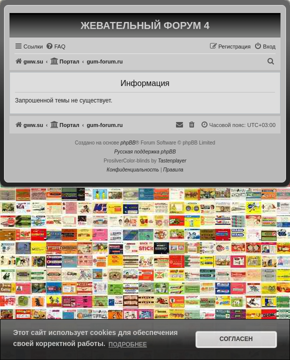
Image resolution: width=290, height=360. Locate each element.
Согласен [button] (236, 339)
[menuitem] (56, 46)
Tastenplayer (172, 161)
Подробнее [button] (127, 344)
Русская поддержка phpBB (145, 151)
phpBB (128, 143)
